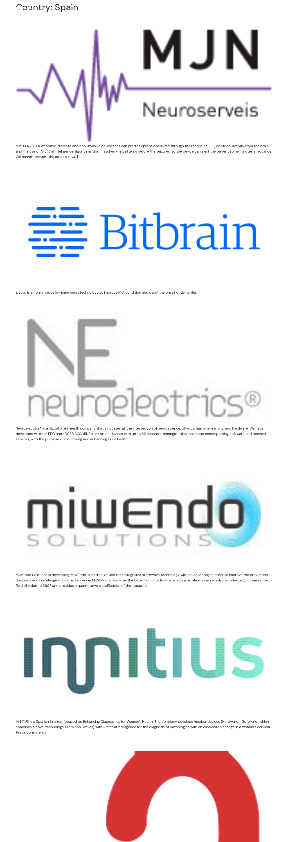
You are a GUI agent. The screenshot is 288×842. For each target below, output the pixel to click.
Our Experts (237, 11)
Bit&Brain (36, 167)
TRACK (139, 12)
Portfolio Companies (204, 11)
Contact (276, 11)
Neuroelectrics (46, 303)
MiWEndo (36, 449)
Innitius (32, 596)
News (258, 11)
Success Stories (168, 11)
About (117, 11)
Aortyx (30, 742)
